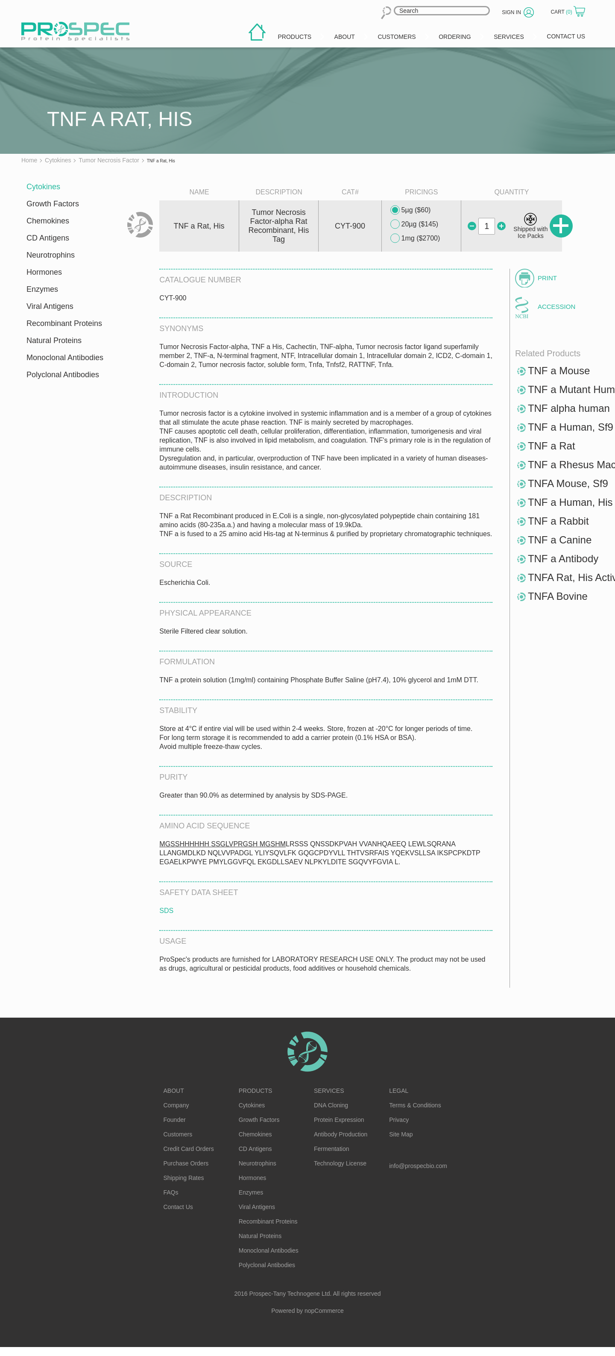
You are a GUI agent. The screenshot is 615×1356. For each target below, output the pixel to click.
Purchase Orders (186, 1163)
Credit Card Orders (189, 1148)
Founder (175, 1119)
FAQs (171, 1192)
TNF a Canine (560, 540)
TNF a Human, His (570, 502)
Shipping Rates (184, 1177)
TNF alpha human (569, 408)
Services (329, 1090)
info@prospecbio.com (418, 1165)
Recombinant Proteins (64, 323)
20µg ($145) (414, 224)
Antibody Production (340, 1134)
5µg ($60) (410, 210)
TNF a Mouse (559, 370)
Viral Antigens (49, 306)
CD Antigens (47, 238)
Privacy (399, 1119)
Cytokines (43, 186)
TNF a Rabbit (558, 521)
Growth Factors (52, 204)
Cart (562, 12)
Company (176, 1105)
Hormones (44, 272)
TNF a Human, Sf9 (570, 427)
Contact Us (178, 1206)
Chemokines (47, 221)
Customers (178, 1134)
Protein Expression (339, 1119)
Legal (398, 1090)
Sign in (511, 12)
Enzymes (42, 289)
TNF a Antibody (563, 558)
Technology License (340, 1163)
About (174, 1090)
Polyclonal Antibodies (62, 374)
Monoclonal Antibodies (64, 357)
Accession (556, 306)
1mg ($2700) (415, 238)
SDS (166, 910)
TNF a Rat (551, 446)
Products (255, 1090)
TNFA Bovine (558, 596)
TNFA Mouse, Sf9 (568, 483)
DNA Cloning (331, 1105)
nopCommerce (324, 1310)
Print (547, 278)
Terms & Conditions (415, 1105)
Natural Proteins (54, 340)
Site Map (401, 1134)
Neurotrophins (50, 255)
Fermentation (331, 1148)
